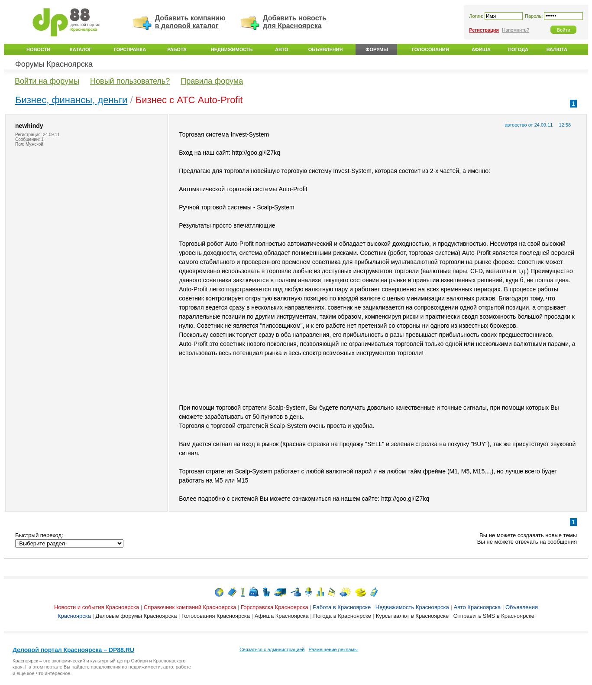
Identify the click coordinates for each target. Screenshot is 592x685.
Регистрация (484, 30)
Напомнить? (515, 30)
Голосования (430, 49)
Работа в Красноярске (342, 607)
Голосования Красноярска (215, 616)
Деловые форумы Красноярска (136, 616)
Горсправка (130, 49)
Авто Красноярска (477, 607)
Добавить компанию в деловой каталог (190, 21)
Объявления (325, 49)
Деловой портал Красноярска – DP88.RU (73, 649)
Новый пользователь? (130, 81)
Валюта (557, 49)
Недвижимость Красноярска (412, 607)
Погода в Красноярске (342, 616)
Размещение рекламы (333, 649)
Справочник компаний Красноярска (190, 607)
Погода (518, 49)
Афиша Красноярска (282, 616)
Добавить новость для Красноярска (295, 21)
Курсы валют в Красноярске (412, 616)
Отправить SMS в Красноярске (493, 616)
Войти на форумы (47, 81)
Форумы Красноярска (54, 64)
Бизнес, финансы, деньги (71, 100)
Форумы (377, 49)
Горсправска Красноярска (274, 607)
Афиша (481, 49)
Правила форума (212, 81)
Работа (177, 49)
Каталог (81, 49)
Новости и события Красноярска (96, 607)
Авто (281, 49)
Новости (38, 49)
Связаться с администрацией (271, 649)
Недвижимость (232, 49)
